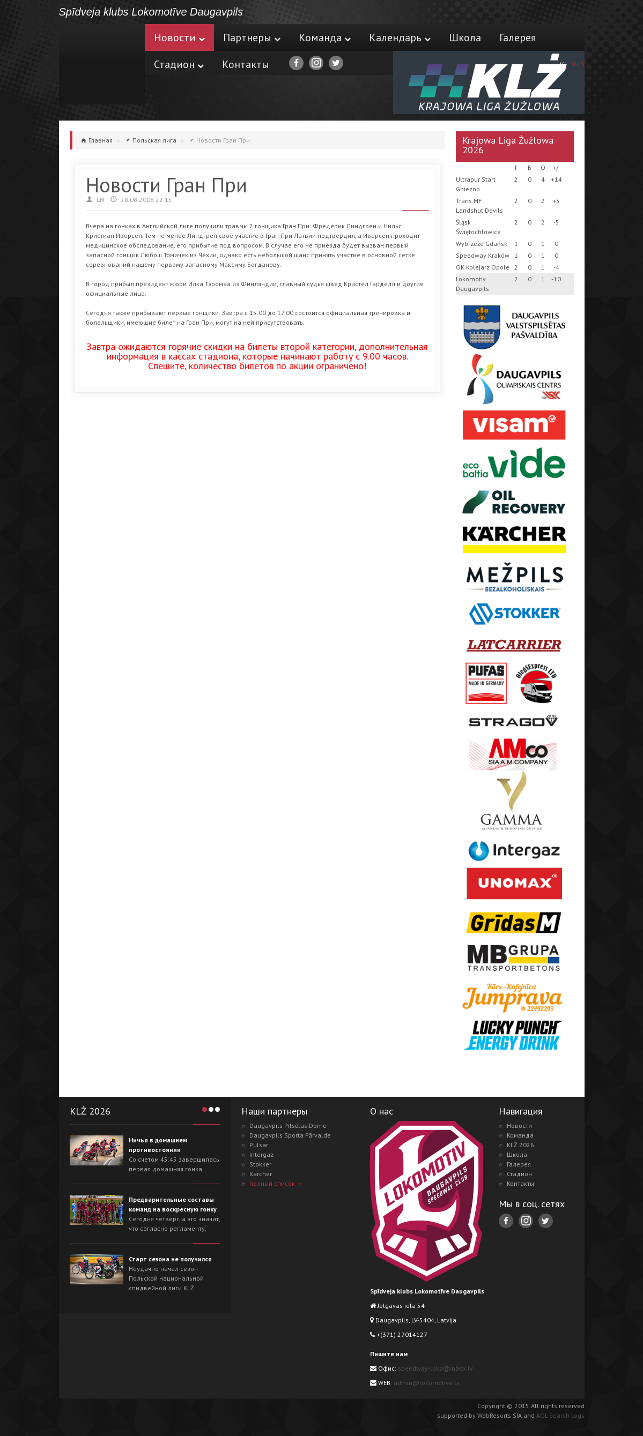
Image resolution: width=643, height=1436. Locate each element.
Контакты (245, 64)
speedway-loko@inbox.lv (435, 1368)
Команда (325, 37)
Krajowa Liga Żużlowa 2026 (507, 145)
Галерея (517, 37)
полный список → (276, 1183)
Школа (465, 37)
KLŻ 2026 (520, 1145)
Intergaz (261, 1154)
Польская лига (154, 140)
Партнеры (251, 37)
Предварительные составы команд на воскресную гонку (173, 1204)
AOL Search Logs (560, 1415)
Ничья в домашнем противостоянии (158, 1145)
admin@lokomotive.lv (427, 1383)
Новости (179, 37)
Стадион (179, 64)
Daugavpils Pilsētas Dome (288, 1125)
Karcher (260, 1174)
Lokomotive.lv (102, 64)
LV (560, 64)
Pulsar (258, 1145)
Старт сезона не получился (170, 1259)
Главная (100, 140)
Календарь (400, 37)
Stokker (260, 1164)
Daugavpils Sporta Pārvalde (290, 1135)
